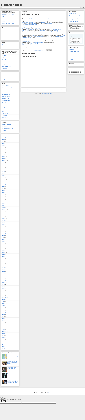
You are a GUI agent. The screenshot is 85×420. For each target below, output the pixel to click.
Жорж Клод (56, 30)
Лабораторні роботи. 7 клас (8, 14)
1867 (23, 19)
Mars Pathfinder (52, 34)
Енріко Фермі (44, 25)
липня (3, 201)
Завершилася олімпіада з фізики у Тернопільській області (12, 362)
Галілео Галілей (34, 18)
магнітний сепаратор (26, 41)
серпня (3, 154)
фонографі (48, 44)
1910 (23, 30)
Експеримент (71, 49)
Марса (33, 35)
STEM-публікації (5, 46)
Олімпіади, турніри (6, 94)
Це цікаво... (4, 104)
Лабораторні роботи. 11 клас (8, 23)
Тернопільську (60, 31)
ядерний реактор (38, 28)
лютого (3, 143)
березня (3, 145)
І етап (3, 57)
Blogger (49, 392)
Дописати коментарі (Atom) (47, 93)
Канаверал (30, 34)
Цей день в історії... (6, 107)
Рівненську (30, 32)
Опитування (4, 115)
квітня (3, 147)
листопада (4, 137)
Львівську (43, 31)
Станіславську (54, 31)
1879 (28, 29)
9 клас (3, 79)
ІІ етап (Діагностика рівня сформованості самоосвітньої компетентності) (8, 61)
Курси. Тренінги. (5, 102)
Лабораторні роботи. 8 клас (8, 16)
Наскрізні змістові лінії (6, 92)
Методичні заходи (6, 96)
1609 (29, 18)
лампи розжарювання (56, 29)
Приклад (73, 36)
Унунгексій (31, 47)
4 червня (58, 34)
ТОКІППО (71, 59)
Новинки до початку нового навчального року (12, 355)
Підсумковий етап (6, 68)
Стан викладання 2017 (7, 109)
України (50, 21)
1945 (23, 28)
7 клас (3, 74)
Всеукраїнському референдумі (28, 22)
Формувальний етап (6, 64)
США (27, 28)
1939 (27, 31)
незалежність (43, 22)
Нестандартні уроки (6, 100)
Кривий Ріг (48, 40)
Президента (33, 23)
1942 (28, 25)
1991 (28, 21)
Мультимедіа (4, 89)
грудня (3, 139)
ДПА (3, 111)
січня (3, 141)
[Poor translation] (5, 401)
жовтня (3, 158)
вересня (3, 156)
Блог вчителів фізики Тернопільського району (74, 56)
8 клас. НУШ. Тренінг (73, 21)
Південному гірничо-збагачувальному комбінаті (36, 40)
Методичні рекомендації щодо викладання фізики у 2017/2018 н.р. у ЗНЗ (12, 381)
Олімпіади (4, 130)
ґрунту (63, 35)
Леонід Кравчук (49, 23)
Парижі (27, 30)
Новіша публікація (26, 90)
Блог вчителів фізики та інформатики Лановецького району (74, 52)
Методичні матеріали (6, 124)
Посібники (4, 55)
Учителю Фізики (11, 4)
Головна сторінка (43, 90)
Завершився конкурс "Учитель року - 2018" (11, 368)
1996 (23, 34)
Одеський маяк (35, 19)
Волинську (24, 32)
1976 (23, 40)
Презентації (4, 126)
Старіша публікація (60, 90)
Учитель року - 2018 (6, 113)
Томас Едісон (32, 29)
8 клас (3, 77)
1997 (61, 34)
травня (3, 149)
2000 (23, 47)
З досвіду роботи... (6, 98)
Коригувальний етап (6, 66)
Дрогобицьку (48, 31)
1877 (23, 44)
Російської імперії (57, 19)
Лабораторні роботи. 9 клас (8, 19)
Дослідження (5, 117)
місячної (47, 18)
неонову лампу (42, 30)
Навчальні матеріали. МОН (74, 15)
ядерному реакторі (34, 27)
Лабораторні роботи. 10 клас (8, 21)
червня (3, 152)
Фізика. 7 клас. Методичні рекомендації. (74, 18)
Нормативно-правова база (7, 87)
